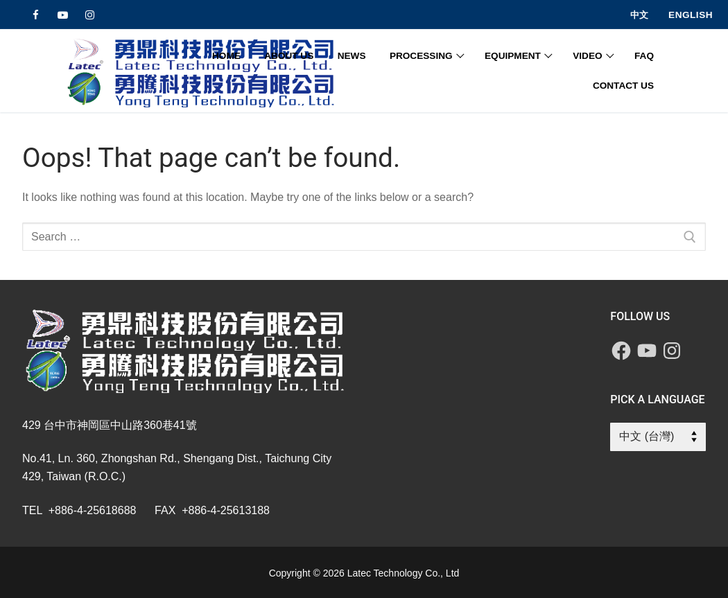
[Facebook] (35, 15)
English (690, 15)
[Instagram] (89, 15)
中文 (639, 15)
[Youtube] (62, 15)
